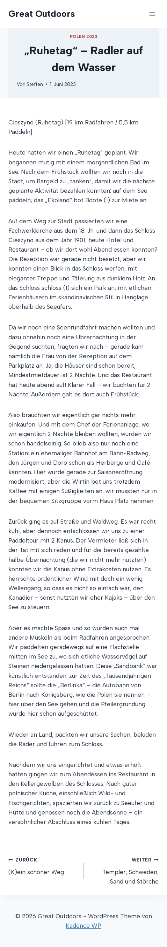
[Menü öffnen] (152, 13)
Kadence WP (83, 925)
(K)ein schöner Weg (43, 865)
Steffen (35, 84)
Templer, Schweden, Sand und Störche (124, 870)
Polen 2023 (83, 36)
